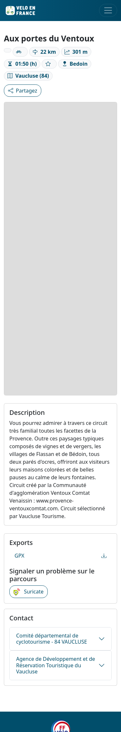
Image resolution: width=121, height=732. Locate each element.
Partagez (22, 90)
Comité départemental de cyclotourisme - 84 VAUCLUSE (51, 638)
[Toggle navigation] (108, 10)
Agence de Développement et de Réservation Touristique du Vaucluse (55, 665)
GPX (60, 556)
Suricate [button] (29, 592)
